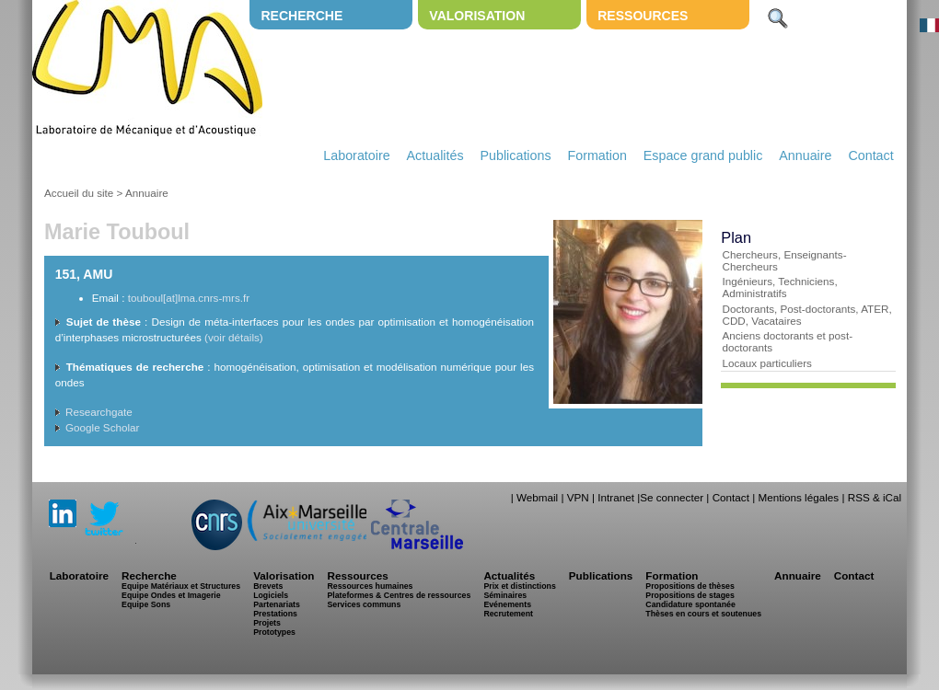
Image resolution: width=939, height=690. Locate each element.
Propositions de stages (689, 595)
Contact (870, 155)
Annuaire (805, 155)
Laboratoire (356, 155)
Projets (267, 622)
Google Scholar (102, 427)
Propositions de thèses (689, 586)
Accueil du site (78, 193)
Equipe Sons (146, 604)
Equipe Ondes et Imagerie (171, 595)
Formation (597, 155)
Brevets (268, 586)
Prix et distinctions (519, 586)
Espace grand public (703, 155)
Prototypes (274, 632)
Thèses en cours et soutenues (703, 613)
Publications (515, 155)
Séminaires (505, 595)
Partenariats (276, 604)
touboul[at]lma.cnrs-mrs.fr (189, 298)
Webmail (537, 497)
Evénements (507, 604)
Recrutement (508, 613)
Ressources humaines (369, 586)
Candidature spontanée (690, 604)
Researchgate (99, 412)
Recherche (301, 15)
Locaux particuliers (766, 363)
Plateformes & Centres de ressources (398, 595)
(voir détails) (233, 337)
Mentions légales (798, 497)
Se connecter (671, 497)
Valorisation (477, 15)
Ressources (642, 15)
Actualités (435, 155)
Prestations (275, 613)
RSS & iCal (874, 497)
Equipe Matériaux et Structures (181, 586)
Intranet (615, 497)
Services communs (363, 604)
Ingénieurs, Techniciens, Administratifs (779, 287)
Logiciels (270, 595)
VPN (578, 497)
